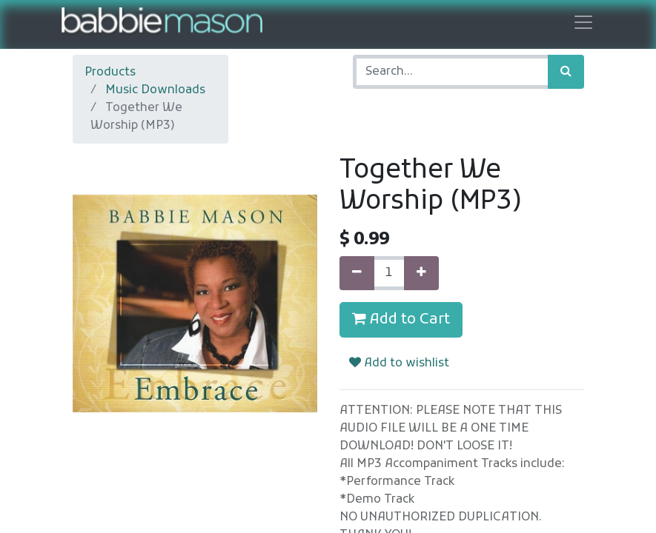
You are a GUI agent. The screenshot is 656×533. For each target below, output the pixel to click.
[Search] (566, 72)
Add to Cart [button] (401, 319)
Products (110, 72)
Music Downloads (155, 90)
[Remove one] (356, 273)
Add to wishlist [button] (399, 363)
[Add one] (421, 273)
